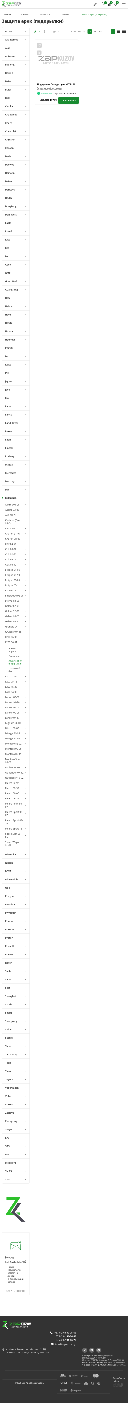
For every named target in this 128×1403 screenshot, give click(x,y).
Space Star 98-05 (13, 835)
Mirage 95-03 (12, 738)
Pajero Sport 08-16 (14, 822)
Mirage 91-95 (12, 733)
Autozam (10, 56)
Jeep (7, 389)
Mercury (10, 481)
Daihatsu (10, 172)
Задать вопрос (15, 1290)
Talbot (8, 1046)
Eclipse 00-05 (12, 580)
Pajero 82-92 (12, 782)
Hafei (8, 298)
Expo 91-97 (11, 590)
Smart (8, 1012)
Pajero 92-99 (12, 788)
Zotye (8, 1129)
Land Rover (11, 422)
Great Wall (11, 281)
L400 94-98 (11, 692)
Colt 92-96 (10, 554)
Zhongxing (11, 1121)
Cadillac (9, 106)
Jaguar (8, 381)
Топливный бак (14, 670)
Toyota (9, 1079)
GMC (7, 272)
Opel (7, 887)
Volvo (8, 1096)
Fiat (7, 248)
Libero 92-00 (12, 728)
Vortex (9, 1104)
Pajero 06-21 (12, 798)
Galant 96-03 (12, 616)
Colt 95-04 (10, 559)
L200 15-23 (11, 686)
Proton (9, 937)
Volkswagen (12, 1087)
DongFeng (10, 206)
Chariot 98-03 (12, 538)
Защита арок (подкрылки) (15, 662)
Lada (8, 406)
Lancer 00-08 (12, 712)
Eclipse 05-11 (12, 585)
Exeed (8, 231)
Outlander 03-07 (14, 767)
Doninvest (11, 214)
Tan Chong (11, 1054)
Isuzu (8, 356)
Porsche (9, 929)
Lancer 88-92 (12, 697)
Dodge (8, 198)
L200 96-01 (66, 14)
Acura (8, 31)
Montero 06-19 (13, 754)
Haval (8, 314)
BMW (8, 81)
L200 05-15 (11, 681)
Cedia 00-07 (11, 528)
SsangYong (11, 1021)
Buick (8, 89)
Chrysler (10, 139)
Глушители (14, 656)
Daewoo (9, 164)
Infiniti (9, 348)
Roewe (9, 954)
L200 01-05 (11, 676)
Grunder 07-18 (13, 631)
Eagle (8, 222)
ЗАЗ (7, 1146)
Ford (7, 256)
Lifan (8, 439)
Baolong (9, 64)
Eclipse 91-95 (12, 569)
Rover (8, 962)
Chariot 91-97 (12, 533)
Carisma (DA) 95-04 (12, 521)
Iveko (8, 364)
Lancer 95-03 (12, 707)
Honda (9, 331)
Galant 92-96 (12, 611)
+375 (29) (65, 1332)
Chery (8, 122)
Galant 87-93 (12, 606)
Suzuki (9, 1037)
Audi (7, 48)
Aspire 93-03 (12, 509)
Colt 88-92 (10, 549)
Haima (8, 306)
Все (100, 31)
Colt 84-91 (10, 544)
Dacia (8, 156)
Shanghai (10, 996)
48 (95, 31)
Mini (7, 489)
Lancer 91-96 (12, 702)
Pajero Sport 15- (14, 828)
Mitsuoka (10, 854)
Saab (8, 971)
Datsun (9, 181)
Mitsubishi (45, 14)
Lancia (8, 414)
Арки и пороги (12, 650)
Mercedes (10, 472)
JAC (7, 372)
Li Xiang (9, 456)
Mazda (9, 464)
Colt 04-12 (10, 564)
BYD (7, 98)
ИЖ (7, 1154)
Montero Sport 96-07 (13, 761)
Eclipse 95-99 (12, 574)
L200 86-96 (11, 636)
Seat (7, 987)
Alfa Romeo (11, 39)
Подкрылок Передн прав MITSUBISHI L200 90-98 (63, 84)
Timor (8, 1071)
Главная (6, 14)
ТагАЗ (8, 1171)
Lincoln (9, 448)
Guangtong (11, 289)
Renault (9, 946)
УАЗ (7, 1179)
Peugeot (10, 896)
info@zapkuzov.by (65, 1344)
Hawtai (9, 322)
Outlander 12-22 (14, 777)
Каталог (25, 14)
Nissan (9, 862)
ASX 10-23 (10, 514)
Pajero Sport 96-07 (14, 813)
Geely (8, 264)
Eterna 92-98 (12, 600)
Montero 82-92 (13, 743)
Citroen (9, 148)
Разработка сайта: (119, 1380)
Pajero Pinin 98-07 (14, 805)
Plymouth (10, 912)
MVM (8, 871)
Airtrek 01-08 (12, 504)
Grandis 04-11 (13, 626)
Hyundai (10, 339)
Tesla (8, 1062)
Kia (7, 398)
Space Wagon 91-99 (12, 843)
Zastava (9, 1112)
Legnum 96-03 (13, 722)
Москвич (10, 1162)
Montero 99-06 (13, 748)
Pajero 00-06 (12, 793)
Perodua (10, 904)
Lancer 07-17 (12, 717)
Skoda (8, 1004)
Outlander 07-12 (14, 772)
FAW (7, 239)
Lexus (8, 431)
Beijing (9, 72)
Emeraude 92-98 (14, 595)
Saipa (8, 979)
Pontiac (9, 921)
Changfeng (11, 114)
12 (89, 31)
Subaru (9, 1029)
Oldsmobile (11, 879)
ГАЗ (7, 1137)
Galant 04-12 (12, 621)
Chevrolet (10, 131)
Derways (10, 189)
